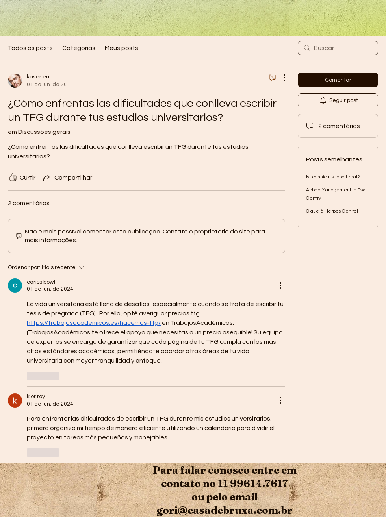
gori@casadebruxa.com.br (224, 510)
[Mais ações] (280, 77)
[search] (338, 48)
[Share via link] (67, 177)
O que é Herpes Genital (332, 211)
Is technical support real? (333, 177)
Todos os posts (30, 48)
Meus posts (121, 48)
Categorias (78, 48)
